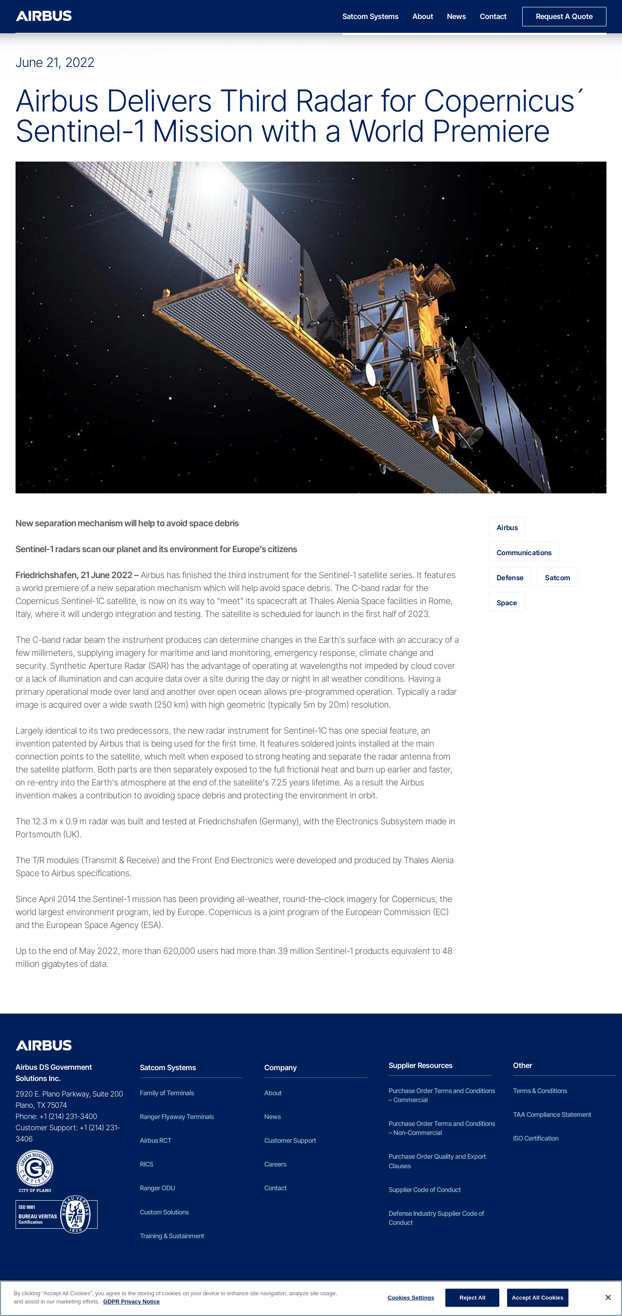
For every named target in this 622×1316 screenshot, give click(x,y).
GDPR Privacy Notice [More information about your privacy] (131, 1301)
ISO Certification (536, 1138)
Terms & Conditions (540, 1091)
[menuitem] (374, 16)
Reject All (473, 1297)
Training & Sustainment (172, 1236)
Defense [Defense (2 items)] (510, 577)
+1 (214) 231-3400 (68, 1116)
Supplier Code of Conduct (425, 1190)
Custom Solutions (164, 1212)
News (456, 16)
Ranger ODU (157, 1188)
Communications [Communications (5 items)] (524, 552)
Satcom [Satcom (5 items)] (557, 577)
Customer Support (290, 1140)
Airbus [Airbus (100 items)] (507, 527)
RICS (146, 1164)
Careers (275, 1164)
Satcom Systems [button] (371, 16)
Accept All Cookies (538, 1297)
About (423, 16)
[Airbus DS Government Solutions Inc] (44, 15)
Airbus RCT (155, 1140)
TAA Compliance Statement (552, 1114)
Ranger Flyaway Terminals (177, 1117)
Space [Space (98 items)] (507, 602)
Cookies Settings (411, 1297)
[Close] (608, 1297)
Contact (493, 16)
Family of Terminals (167, 1093)
